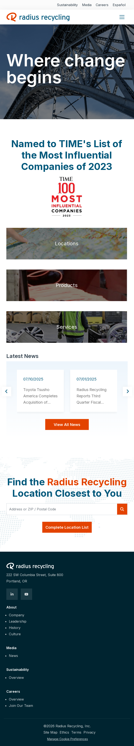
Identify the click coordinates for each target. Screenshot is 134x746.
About (11, 607)
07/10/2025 (33, 379)
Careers (102, 5)
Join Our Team (21, 705)
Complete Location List (67, 527)
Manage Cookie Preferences (67, 739)
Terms (76, 732)
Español (119, 5)
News (13, 656)
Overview (16, 677)
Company (16, 615)
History (15, 628)
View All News (67, 424)
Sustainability (67, 5)
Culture (15, 634)
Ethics (64, 732)
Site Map (50, 732)
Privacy (89, 732)
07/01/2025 (87, 379)
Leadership (17, 621)
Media (87, 5)
